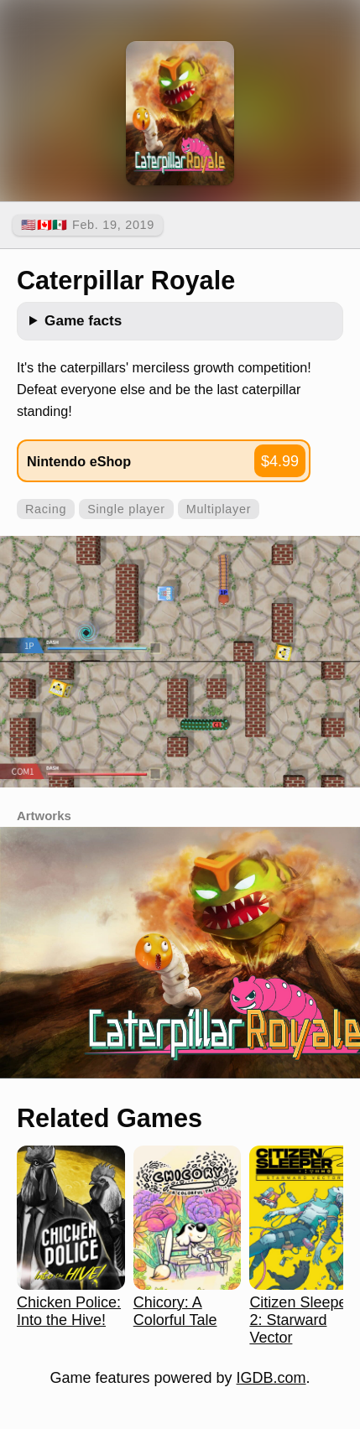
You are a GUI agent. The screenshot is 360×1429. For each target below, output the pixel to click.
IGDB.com (271, 1377)
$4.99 (280, 461)
